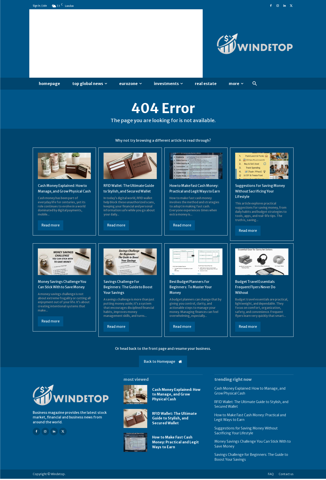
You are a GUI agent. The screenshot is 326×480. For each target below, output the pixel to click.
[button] (254, 83)
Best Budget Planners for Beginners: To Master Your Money (193, 288)
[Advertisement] (116, 43)
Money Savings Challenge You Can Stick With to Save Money (62, 288)
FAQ (271, 475)
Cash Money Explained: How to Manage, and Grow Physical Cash (63, 192)
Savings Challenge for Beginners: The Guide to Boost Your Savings (126, 288)
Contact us (286, 475)
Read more (51, 232)
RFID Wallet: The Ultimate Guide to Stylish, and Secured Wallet (127, 192)
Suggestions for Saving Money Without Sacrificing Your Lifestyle (259, 192)
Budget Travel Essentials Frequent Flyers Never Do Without (258, 288)
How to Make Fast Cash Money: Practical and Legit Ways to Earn (193, 192)
